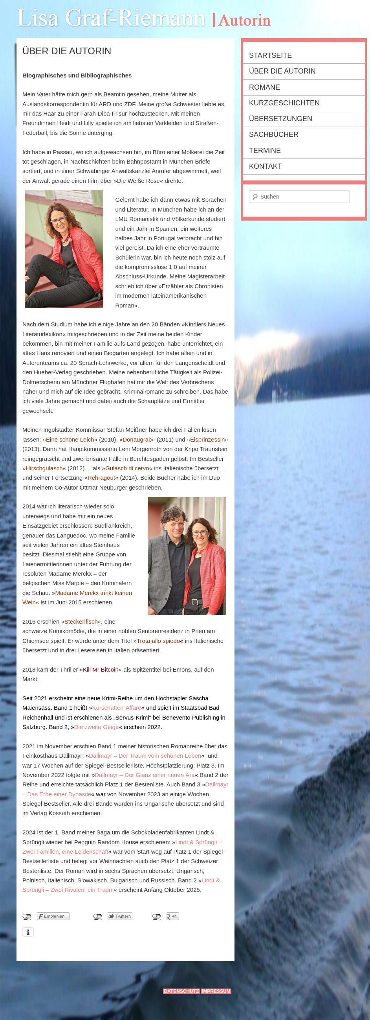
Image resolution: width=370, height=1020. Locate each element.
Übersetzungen (280, 119)
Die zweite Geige (96, 727)
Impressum (216, 991)
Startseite (270, 55)
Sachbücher (274, 134)
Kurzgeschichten (284, 103)
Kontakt (265, 166)
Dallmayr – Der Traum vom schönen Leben (145, 755)
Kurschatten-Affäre (116, 707)
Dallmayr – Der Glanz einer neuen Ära (144, 774)
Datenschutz (181, 991)
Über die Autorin (282, 71)
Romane (264, 87)
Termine (265, 151)
